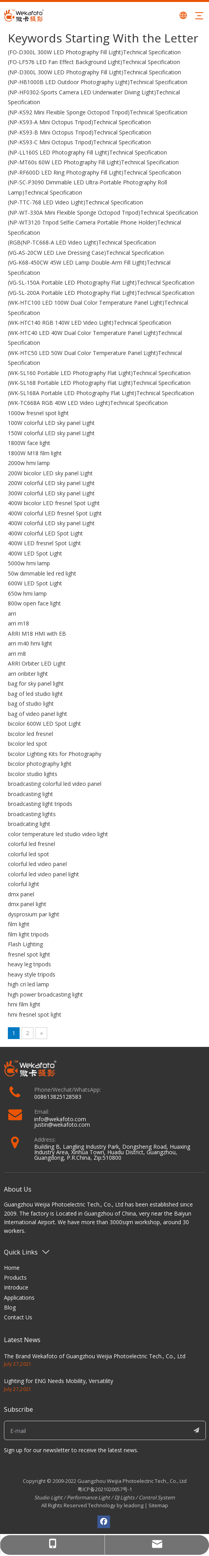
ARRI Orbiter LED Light (37, 663)
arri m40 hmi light (30, 643)
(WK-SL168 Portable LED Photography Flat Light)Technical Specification (99, 382)
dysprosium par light (33, 914)
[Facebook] (103, 1522)
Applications (19, 1297)
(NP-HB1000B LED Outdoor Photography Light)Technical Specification (97, 82)
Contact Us (18, 1317)
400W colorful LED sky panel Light (51, 523)
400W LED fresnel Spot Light (44, 543)
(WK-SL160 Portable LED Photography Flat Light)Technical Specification (99, 373)
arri (12, 613)
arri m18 (18, 623)
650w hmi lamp (27, 593)
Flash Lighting (25, 944)
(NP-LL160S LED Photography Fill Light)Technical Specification (87, 152)
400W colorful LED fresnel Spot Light (55, 513)
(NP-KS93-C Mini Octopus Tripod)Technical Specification (79, 142)
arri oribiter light (28, 673)
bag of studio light (31, 703)
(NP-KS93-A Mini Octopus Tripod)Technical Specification (79, 122)
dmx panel (21, 894)
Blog (10, 1307)
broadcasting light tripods (40, 803)
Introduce (16, 1287)
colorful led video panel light (43, 874)
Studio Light (49, 1497)
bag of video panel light (37, 713)
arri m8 (17, 653)
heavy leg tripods (29, 964)
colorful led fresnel (31, 844)
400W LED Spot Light (35, 553)
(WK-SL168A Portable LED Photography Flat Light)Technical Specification (101, 393)
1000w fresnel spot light (38, 413)
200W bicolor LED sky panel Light (50, 473)
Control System (157, 1497)
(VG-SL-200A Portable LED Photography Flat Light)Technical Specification (101, 292)
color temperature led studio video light (58, 834)
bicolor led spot (27, 743)
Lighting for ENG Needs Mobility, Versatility (58, 1381)
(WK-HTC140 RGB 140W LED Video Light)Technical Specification (89, 322)
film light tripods (28, 934)
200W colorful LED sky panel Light (51, 483)
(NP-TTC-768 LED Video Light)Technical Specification (75, 202)
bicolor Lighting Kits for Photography (54, 754)
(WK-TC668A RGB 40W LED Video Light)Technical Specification (88, 402)
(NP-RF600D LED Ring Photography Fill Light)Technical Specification (94, 172)
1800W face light (29, 443)
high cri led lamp (28, 984)
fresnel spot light (29, 954)
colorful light (23, 884)
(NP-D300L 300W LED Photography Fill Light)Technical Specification (94, 72)
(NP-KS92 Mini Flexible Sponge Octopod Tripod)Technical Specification (97, 112)
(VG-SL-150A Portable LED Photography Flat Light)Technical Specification (101, 282)
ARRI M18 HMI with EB (37, 633)
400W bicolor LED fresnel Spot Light (54, 503)
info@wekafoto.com (60, 1119)
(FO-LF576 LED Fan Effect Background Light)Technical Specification (94, 62)
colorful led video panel (37, 864)
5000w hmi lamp (29, 563)
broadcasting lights (32, 814)
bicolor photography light (40, 763)
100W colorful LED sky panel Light (51, 423)
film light (18, 924)
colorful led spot (28, 854)
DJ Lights (124, 1497)
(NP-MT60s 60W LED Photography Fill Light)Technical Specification (93, 162)
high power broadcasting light (45, 994)
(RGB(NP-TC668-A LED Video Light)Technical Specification (82, 242)
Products (15, 1277)
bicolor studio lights (32, 774)
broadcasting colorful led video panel (54, 783)
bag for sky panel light (36, 683)
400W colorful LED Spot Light (45, 533)
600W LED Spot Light (35, 583)
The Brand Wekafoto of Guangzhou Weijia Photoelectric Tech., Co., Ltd (94, 1356)
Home (12, 1267)
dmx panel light (27, 904)
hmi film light (24, 1004)
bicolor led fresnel (30, 734)
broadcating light (29, 824)
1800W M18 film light (35, 453)
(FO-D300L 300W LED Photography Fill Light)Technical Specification (94, 52)
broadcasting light (30, 794)
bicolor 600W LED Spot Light (44, 723)
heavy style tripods (31, 974)
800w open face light (34, 603)
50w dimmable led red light (42, 573)
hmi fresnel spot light (34, 1014)
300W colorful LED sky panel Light (51, 493)
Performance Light (88, 1497)
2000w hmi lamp (29, 463)
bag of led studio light (35, 693)
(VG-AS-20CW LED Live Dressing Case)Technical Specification (86, 252)
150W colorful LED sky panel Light (51, 433)
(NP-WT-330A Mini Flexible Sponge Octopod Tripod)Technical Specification (103, 212)
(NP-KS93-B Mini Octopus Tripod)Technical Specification (79, 132)
